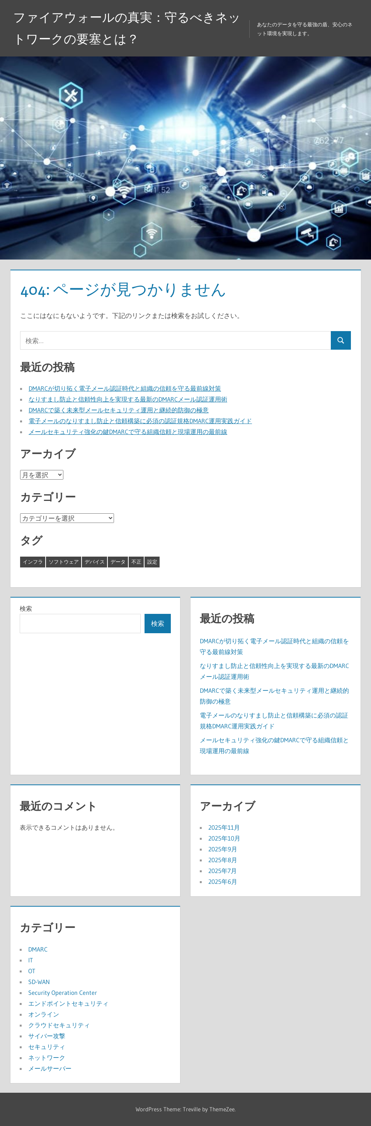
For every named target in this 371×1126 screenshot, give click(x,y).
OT (31, 971)
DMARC (38, 949)
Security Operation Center (62, 992)
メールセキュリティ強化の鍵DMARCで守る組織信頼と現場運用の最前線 (128, 432)
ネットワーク (46, 1057)
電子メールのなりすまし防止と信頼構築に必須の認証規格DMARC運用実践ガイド (140, 421)
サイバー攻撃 (46, 1036)
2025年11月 (224, 827)
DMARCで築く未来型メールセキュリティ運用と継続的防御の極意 (119, 410)
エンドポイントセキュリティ (68, 1003)
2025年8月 (222, 860)
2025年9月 (222, 849)
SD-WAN (39, 982)
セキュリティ (46, 1047)
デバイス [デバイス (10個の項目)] (95, 562)
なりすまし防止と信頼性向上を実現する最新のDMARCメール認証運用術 (128, 399)
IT (30, 960)
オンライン (43, 1014)
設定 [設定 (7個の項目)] (152, 562)
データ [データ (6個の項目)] (118, 562)
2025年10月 (224, 838)
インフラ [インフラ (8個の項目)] (33, 562)
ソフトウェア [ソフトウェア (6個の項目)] (64, 562)
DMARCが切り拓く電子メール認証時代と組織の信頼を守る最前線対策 (125, 388)
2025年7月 (222, 871)
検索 (26, 608)
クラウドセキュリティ (59, 1025)
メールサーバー (49, 1068)
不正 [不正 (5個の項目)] (136, 562)
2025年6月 (222, 881)
